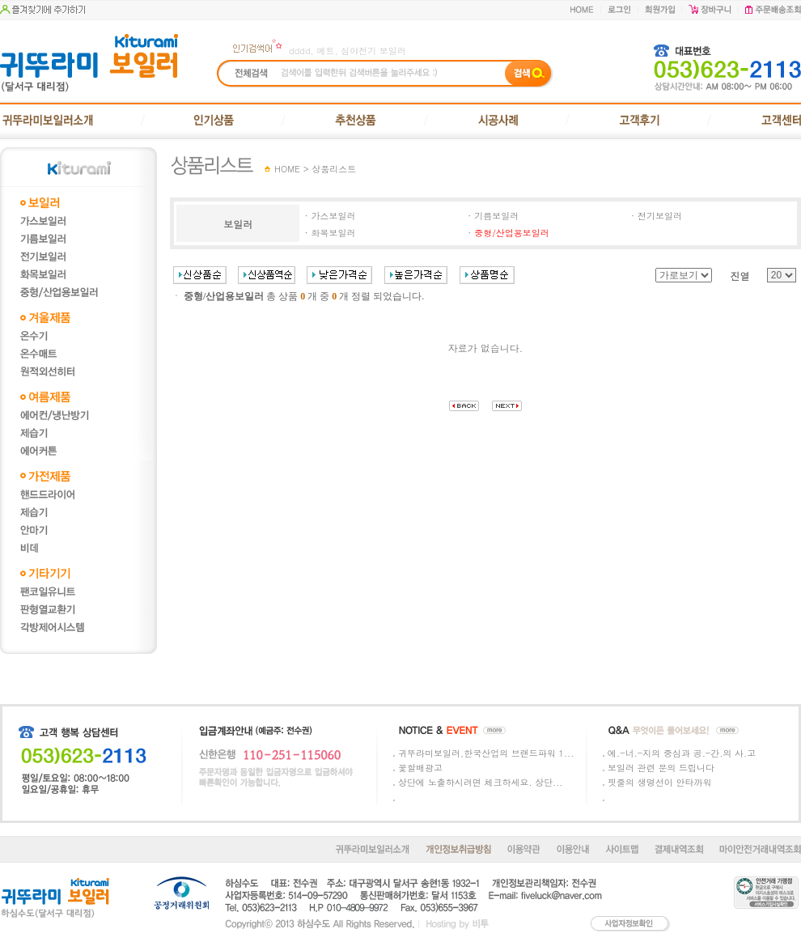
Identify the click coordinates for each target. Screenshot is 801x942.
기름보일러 (496, 216)
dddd (300, 51)
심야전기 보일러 (373, 51)
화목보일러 (333, 233)
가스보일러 (333, 216)
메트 (325, 51)
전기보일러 (660, 216)
